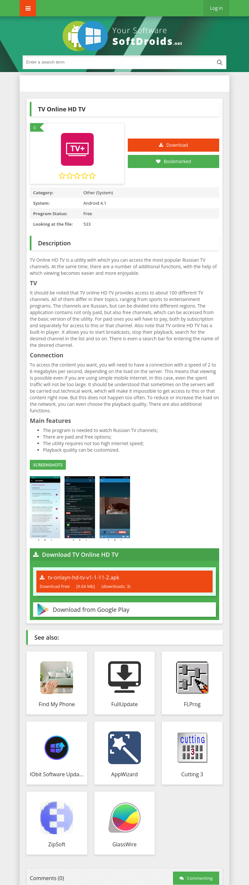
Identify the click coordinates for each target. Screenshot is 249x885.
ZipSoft (56, 844)
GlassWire (124, 844)
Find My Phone (57, 704)
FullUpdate (124, 704)
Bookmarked (173, 161)
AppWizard (124, 774)
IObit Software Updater (57, 774)
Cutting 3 (192, 774)
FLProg (192, 704)
